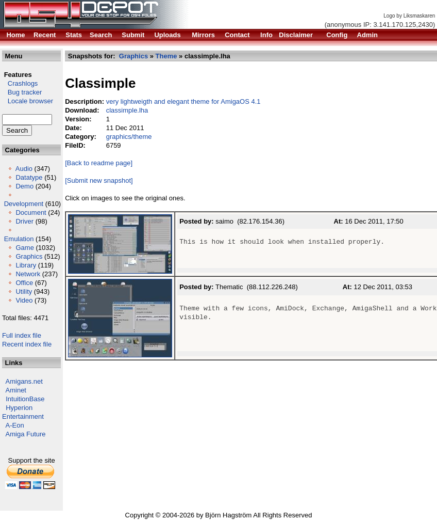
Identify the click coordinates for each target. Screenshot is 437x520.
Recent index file (27, 344)
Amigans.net (24, 381)
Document (30, 212)
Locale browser (27, 101)
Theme (166, 56)
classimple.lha (127, 110)
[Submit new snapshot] (99, 180)
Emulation (19, 239)
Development (24, 204)
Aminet (16, 390)
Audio (23, 168)
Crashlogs (20, 83)
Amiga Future (26, 434)
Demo (24, 186)
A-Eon (15, 425)
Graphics (28, 256)
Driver (24, 221)
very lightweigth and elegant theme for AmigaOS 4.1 (183, 101)
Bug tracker (22, 92)
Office (24, 283)
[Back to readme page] (98, 163)
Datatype (28, 177)
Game (24, 247)
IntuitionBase (25, 399)
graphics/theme (129, 136)
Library (25, 265)
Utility (23, 291)
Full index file (21, 335)
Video (23, 300)
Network (27, 274)
